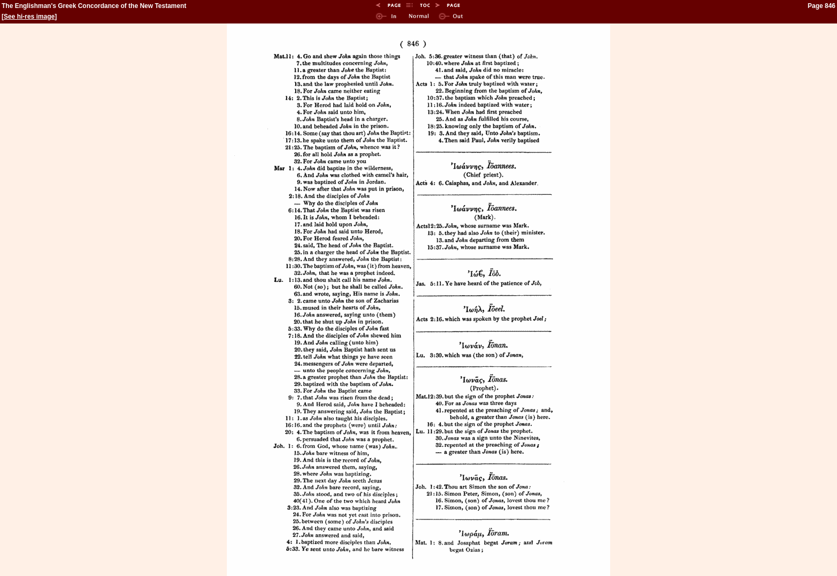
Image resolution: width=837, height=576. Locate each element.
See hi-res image (29, 16)
